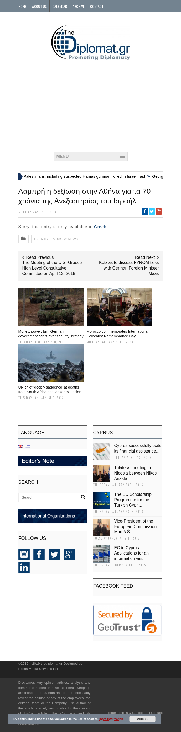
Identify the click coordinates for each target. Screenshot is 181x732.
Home (22, 6)
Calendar (59, 6)
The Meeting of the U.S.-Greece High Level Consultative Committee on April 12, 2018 (52, 268)
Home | (112, 713)
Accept (142, 719)
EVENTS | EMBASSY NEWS (56, 239)
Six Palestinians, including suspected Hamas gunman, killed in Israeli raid (82, 176)
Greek (100, 226)
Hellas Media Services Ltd (38, 669)
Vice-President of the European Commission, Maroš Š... (136, 526)
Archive (79, 6)
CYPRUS (103, 432)
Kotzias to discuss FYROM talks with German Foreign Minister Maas (129, 268)
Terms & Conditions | (134, 713)
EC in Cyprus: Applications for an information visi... (131, 553)
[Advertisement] (90, 104)
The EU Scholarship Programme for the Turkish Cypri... (133, 500)
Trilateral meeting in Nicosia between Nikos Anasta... (135, 473)
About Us (39, 6)
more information (111, 718)
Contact (97, 6)
